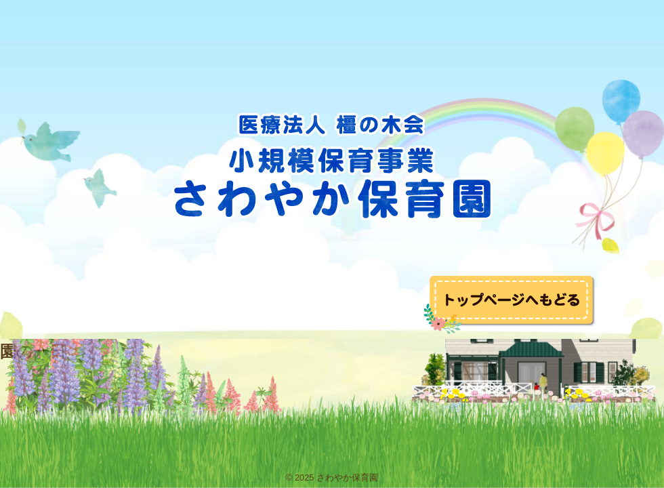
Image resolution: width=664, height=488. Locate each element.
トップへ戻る (509, 304)
